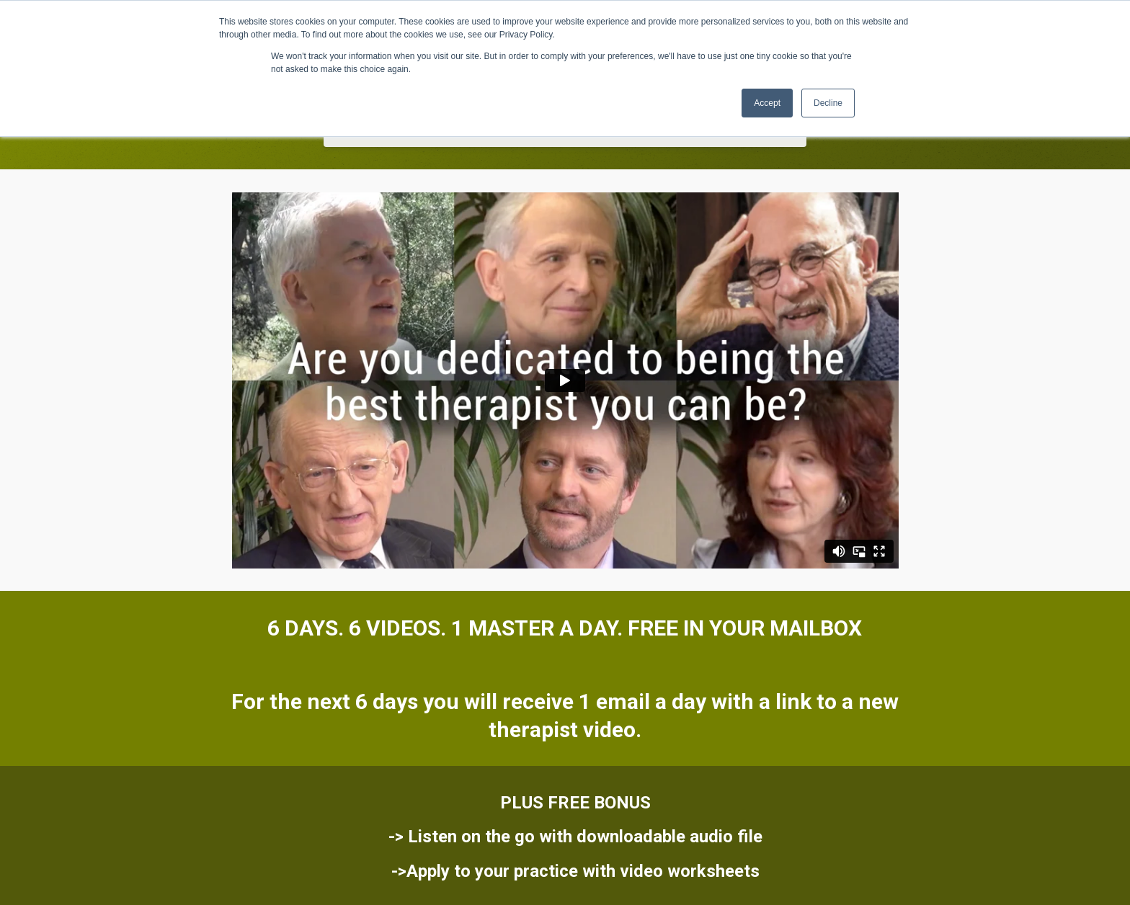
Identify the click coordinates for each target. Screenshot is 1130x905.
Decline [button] (828, 103)
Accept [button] (767, 103)
